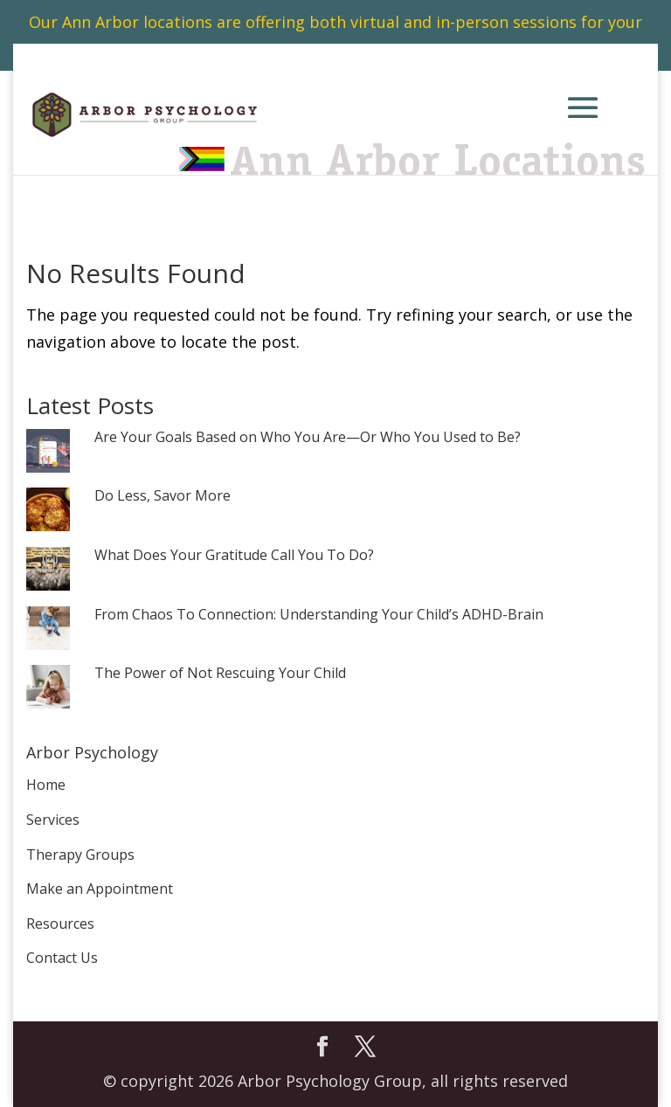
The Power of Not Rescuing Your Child (220, 673)
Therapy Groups (80, 854)
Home (46, 784)
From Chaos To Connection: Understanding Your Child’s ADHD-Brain (318, 615)
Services (53, 819)
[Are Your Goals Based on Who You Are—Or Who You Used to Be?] (48, 452)
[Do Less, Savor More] (48, 511)
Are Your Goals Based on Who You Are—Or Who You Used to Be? (307, 437)
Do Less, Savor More (162, 496)
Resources (60, 923)
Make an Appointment (99, 888)
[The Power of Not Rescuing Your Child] (48, 688)
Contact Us (62, 957)
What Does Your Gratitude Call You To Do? (234, 555)
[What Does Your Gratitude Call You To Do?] (48, 570)
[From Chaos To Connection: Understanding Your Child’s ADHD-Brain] (48, 629)
